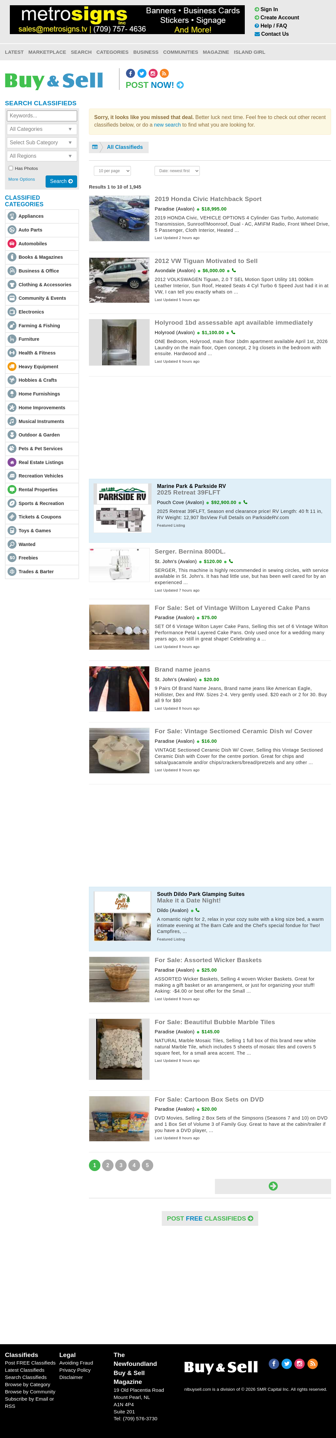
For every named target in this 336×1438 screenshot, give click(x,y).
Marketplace (47, 52)
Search (81, 52)
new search (167, 125)
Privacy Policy (75, 1370)
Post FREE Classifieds (30, 1363)
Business (145, 52)
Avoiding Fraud (76, 1363)
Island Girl (249, 52)
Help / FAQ (271, 26)
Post (155, 85)
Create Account (277, 17)
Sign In (266, 9)
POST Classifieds (210, 1218)
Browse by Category (27, 1384)
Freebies (28, 557)
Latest (14, 52)
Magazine (216, 52)
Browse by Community (30, 1391)
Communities (180, 52)
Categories (112, 52)
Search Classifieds (26, 1377)
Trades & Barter (36, 571)
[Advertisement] (210, 428)
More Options (21, 179)
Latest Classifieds (24, 1370)
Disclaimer (71, 1377)
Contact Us (272, 34)
